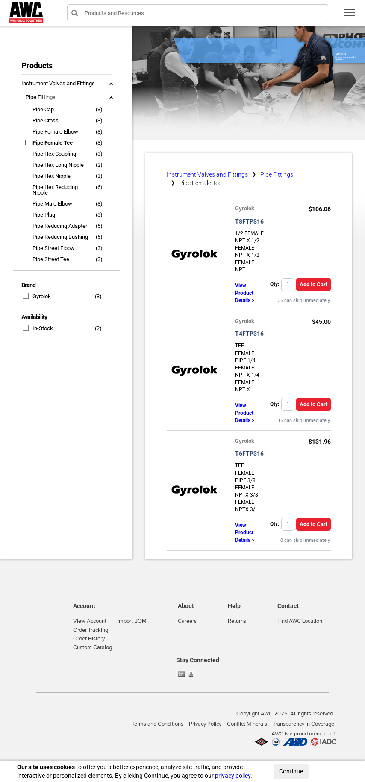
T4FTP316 (249, 333)
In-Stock (38, 328)
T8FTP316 (249, 221)
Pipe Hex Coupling (54, 154)
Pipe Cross (45, 120)
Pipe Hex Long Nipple (58, 165)
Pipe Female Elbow (55, 131)
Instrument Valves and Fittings (58, 83)
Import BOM (132, 621)
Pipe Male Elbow (52, 203)
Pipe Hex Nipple (51, 176)
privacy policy (232, 775)
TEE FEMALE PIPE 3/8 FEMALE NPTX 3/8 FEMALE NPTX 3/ (246, 487)
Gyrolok (37, 296)
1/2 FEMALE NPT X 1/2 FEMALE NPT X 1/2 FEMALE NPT (249, 251)
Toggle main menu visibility (350, 15)
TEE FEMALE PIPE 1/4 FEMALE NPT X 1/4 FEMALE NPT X (247, 367)
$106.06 (320, 209)
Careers (187, 621)
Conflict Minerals (247, 724)
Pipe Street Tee (50, 259)
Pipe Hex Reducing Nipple (55, 189)
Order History (89, 638)
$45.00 (321, 321)
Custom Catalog (92, 647)
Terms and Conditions (157, 724)
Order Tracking (90, 630)
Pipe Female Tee (52, 142)
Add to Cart (313, 284)
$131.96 (320, 441)
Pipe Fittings (41, 97)
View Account (89, 621)
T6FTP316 (249, 453)
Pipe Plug (43, 215)
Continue (291, 771)
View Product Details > (244, 292)
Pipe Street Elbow (53, 248)
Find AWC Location (299, 621)
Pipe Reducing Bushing (60, 237)
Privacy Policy (205, 724)
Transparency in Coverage (303, 724)
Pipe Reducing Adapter (59, 226)
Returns (237, 621)
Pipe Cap (43, 109)
